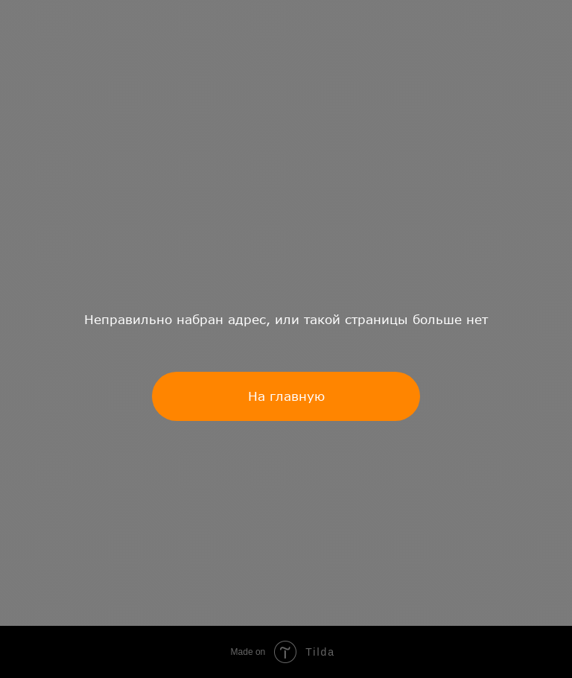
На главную (286, 396)
